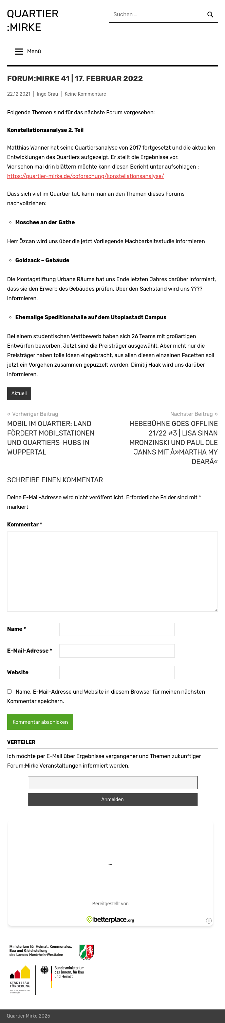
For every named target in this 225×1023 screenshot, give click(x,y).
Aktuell (19, 394)
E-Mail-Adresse (29, 651)
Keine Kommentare (85, 94)
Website (18, 672)
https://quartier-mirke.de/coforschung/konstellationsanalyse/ (85, 176)
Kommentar (24, 524)
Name (16, 629)
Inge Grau (47, 94)
